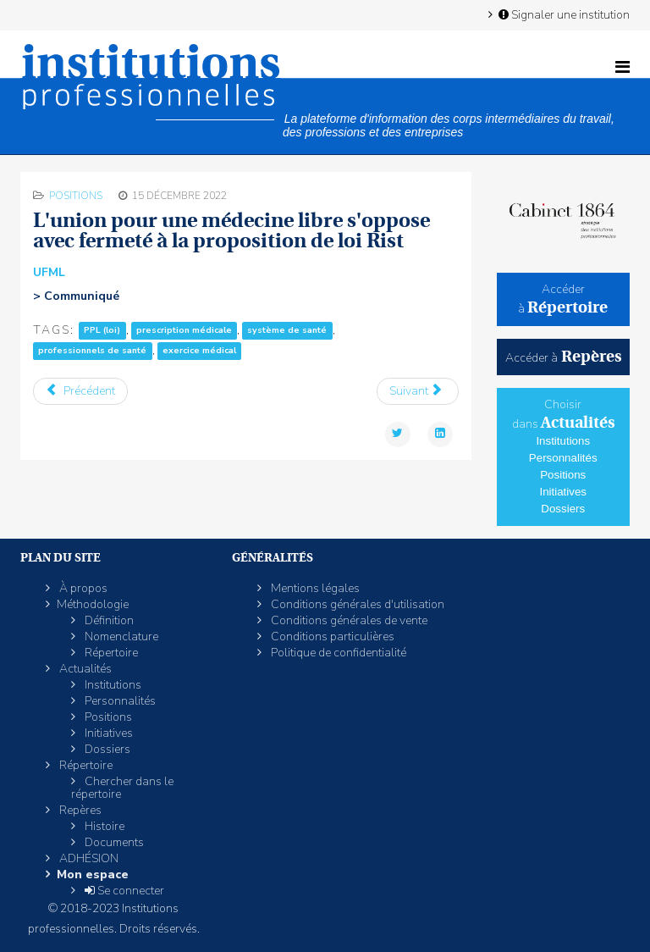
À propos (82, 588)
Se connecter (123, 891)
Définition (108, 620)
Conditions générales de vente (347, 620)
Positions (75, 195)
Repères (79, 810)
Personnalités (563, 457)
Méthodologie (93, 604)
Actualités (84, 669)
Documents (113, 842)
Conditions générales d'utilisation (356, 604)
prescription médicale (184, 330)
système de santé (287, 330)
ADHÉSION (87, 858)
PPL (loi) (102, 330)
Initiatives (563, 491)
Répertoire (110, 653)
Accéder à (563, 358)
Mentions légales (314, 588)
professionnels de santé (92, 351)
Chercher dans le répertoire (122, 787)
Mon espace (93, 874)
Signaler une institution (563, 14)
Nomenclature (120, 636)
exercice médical (199, 351)
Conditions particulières (331, 636)
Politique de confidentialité (337, 653)
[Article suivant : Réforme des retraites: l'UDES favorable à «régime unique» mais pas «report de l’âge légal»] (418, 391)
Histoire (103, 826)
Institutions (563, 440)
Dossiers (563, 508)
